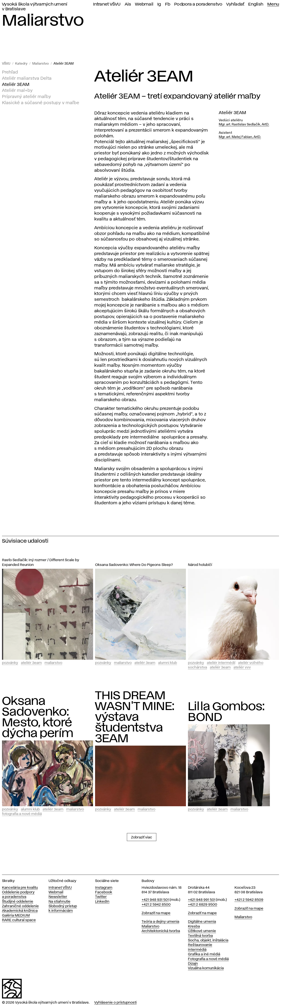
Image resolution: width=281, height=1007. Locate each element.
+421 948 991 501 (201, 899)
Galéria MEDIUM (16, 915)
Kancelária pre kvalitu (20, 887)
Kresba (194, 926)
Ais (128, 4)
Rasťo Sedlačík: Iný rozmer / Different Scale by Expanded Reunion (40, 562)
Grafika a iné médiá (204, 954)
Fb (167, 4)
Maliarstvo (40, 63)
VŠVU (6, 63)
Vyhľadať (235, 4)
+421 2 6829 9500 (202, 904)
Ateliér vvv (242, 667)
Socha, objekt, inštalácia (208, 940)
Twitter (101, 896)
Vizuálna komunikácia (206, 968)
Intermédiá (197, 949)
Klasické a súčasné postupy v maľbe (40, 103)
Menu (273, 4)
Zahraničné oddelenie (20, 906)
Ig (159, 4)
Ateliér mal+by (17, 91)
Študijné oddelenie (17, 901)
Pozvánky (10, 663)
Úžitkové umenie (202, 931)
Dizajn (193, 963)
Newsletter (58, 896)
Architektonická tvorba (161, 931)
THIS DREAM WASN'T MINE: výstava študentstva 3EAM (135, 717)
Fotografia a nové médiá (22, 814)
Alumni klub (167, 663)
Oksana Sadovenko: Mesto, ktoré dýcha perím (37, 717)
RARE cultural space (19, 920)
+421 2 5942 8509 (248, 899)
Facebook (103, 892)
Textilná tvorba (200, 935)
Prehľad (10, 72)
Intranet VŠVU (107, 4)
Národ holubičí (200, 565)
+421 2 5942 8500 (156, 904)
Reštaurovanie (200, 945)
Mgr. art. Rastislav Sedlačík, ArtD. (244, 124)
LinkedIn (102, 901)
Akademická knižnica (20, 910)
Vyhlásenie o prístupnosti (115, 1002)
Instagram (103, 887)
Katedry (21, 63)
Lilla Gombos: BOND (226, 712)
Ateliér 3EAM (63, 63)
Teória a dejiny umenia (160, 921)
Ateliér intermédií (221, 663)
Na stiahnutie (59, 901)
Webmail (144, 4)
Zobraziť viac (141, 837)
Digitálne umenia (202, 921)
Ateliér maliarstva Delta (27, 79)
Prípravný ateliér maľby (26, 97)
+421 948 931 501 (155, 899)
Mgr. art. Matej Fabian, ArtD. (240, 137)
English (255, 4)
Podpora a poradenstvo (198, 4)
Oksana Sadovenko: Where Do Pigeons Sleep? (134, 565)
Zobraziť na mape (156, 913)
